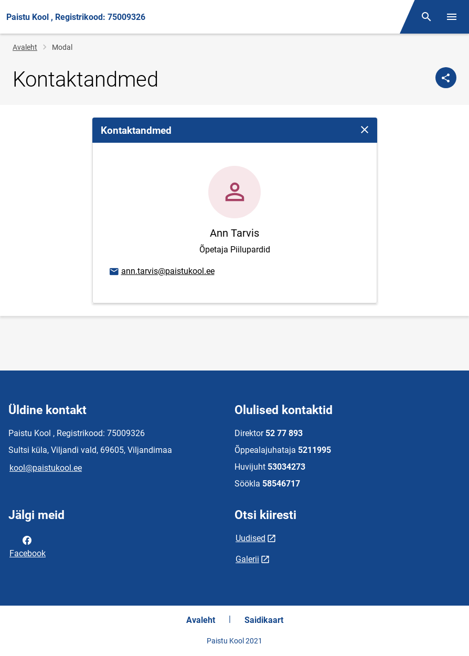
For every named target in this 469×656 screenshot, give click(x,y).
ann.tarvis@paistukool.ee (161, 272)
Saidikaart (263, 620)
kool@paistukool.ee (45, 468)
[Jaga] (445, 77)
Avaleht (25, 47)
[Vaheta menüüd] (451, 16)
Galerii (247, 559)
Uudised (250, 538)
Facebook (27, 545)
